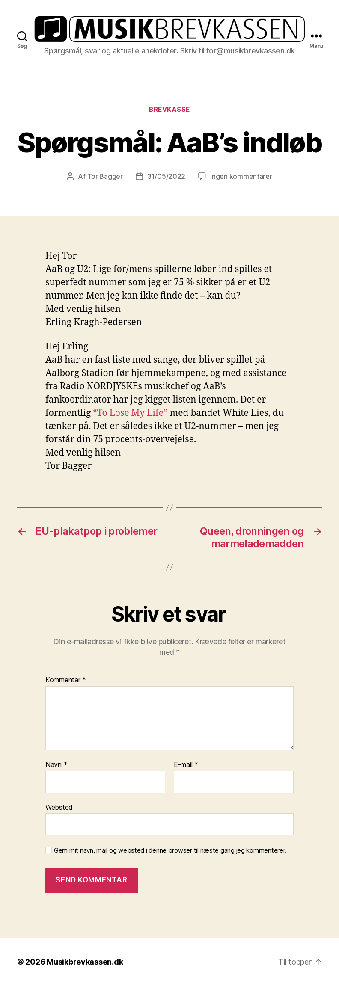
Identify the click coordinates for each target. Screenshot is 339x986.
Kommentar (65, 680)
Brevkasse (169, 109)
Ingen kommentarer (241, 176)
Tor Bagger (105, 176)
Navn (56, 765)
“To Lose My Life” (130, 413)
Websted (59, 807)
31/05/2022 (166, 176)
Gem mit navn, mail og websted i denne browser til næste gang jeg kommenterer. (170, 850)
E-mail (186, 765)
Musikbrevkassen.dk (85, 961)
